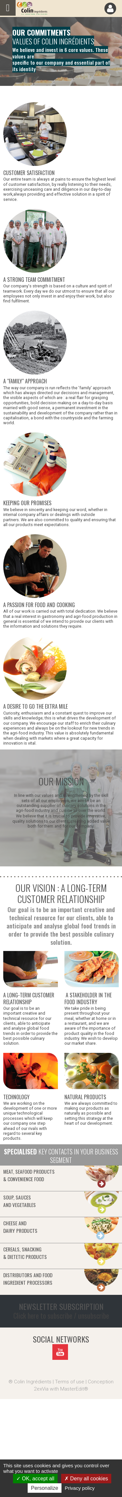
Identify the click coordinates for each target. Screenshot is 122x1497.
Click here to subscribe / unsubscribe (61, 1315)
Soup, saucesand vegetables (19, 1201)
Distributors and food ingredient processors (27, 1278)
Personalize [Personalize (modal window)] (44, 1488)
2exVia (41, 1389)
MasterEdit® (74, 1389)
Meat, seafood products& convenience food (29, 1175)
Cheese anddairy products (20, 1226)
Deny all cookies (86, 1478)
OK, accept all (35, 1478)
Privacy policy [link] (80, 1488)
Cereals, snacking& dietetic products (25, 1253)
